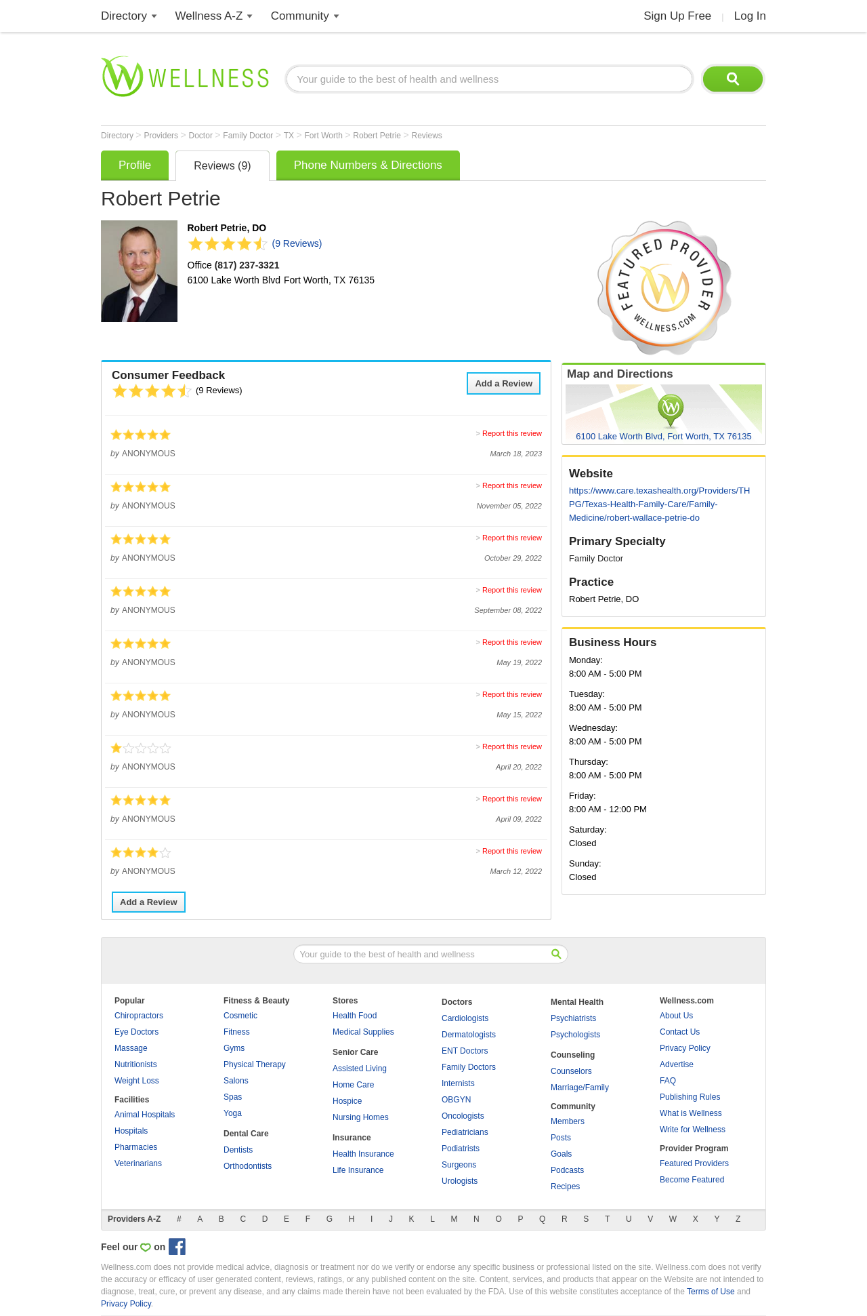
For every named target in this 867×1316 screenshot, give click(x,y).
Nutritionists (135, 1064)
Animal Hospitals (144, 1114)
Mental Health (577, 1002)
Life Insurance (358, 1170)
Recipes (565, 1186)
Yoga (233, 1113)
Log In (750, 15)
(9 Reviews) (297, 243)
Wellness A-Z (209, 15)
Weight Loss (136, 1080)
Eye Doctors (136, 1032)
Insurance (352, 1137)
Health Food (355, 1015)
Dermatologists (469, 1034)
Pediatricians (465, 1132)
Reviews (426, 135)
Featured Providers (694, 1163)
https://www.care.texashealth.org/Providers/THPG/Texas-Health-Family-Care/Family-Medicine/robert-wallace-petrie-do (659, 504)
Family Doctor (249, 135)
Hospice (347, 1101)
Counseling (573, 1055)
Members (568, 1121)
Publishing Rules (690, 1097)
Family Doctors (469, 1067)
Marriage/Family (580, 1087)
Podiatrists (461, 1148)
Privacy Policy (685, 1048)
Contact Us (680, 1032)
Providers (162, 135)
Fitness (237, 1032)
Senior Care (355, 1052)
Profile (135, 165)
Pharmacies (135, 1147)
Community (300, 15)
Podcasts (567, 1170)
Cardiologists (465, 1018)
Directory (124, 15)
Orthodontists (248, 1166)
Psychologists (575, 1034)
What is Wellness (691, 1113)
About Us (676, 1015)
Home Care (353, 1085)
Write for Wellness (692, 1129)
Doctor (202, 135)
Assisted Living (360, 1068)
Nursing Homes (361, 1117)
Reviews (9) (222, 166)
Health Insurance (363, 1154)
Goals (561, 1154)
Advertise (677, 1064)
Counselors (571, 1071)
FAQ (668, 1080)
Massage (131, 1048)
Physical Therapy (255, 1064)
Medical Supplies (363, 1032)
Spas (233, 1097)
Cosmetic (240, 1015)
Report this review (512, 433)
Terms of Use (711, 1291)
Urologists (460, 1181)
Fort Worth (324, 135)
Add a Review (503, 383)
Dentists (238, 1150)
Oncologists (463, 1116)
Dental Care (246, 1133)
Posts (561, 1137)
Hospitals (131, 1131)
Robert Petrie (378, 135)
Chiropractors (138, 1015)
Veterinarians (138, 1163)
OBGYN (456, 1099)
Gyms (234, 1048)
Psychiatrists (573, 1018)
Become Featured (692, 1179)
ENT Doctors (465, 1051)
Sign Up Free (677, 15)
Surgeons (459, 1165)
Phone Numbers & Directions (368, 165)
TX (290, 135)
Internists (458, 1083)
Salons (236, 1080)
